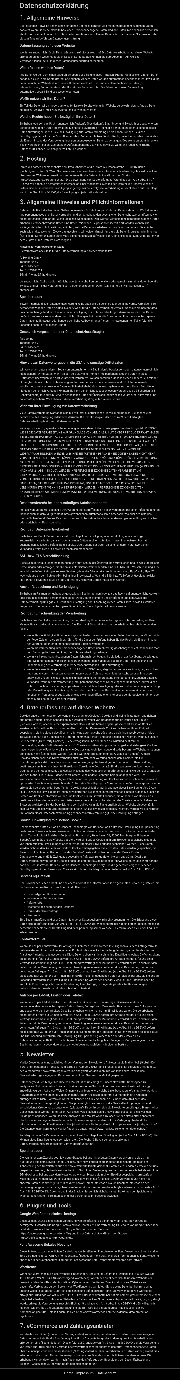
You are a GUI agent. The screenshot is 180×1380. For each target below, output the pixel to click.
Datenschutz (106, 1373)
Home (68, 1373)
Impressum (85, 1373)
